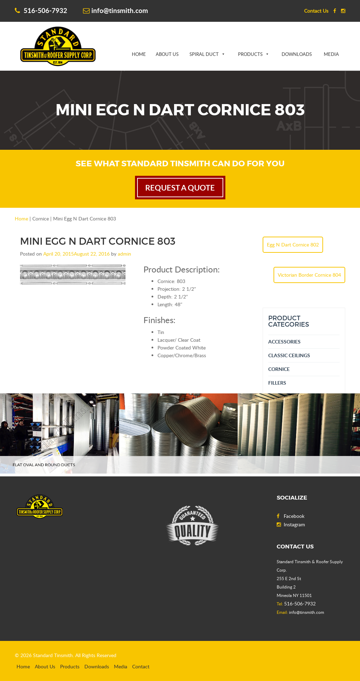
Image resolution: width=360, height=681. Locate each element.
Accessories (284, 341)
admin (124, 253)
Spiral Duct (204, 54)
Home (139, 54)
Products (250, 54)
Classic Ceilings (289, 355)
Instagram (291, 524)
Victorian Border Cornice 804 (309, 274)
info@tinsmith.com (115, 10)
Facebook (290, 516)
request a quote (180, 187)
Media (331, 54)
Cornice (279, 369)
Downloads (297, 54)
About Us (167, 54)
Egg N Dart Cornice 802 (293, 244)
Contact (140, 666)
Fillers (277, 382)
